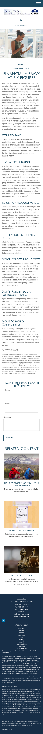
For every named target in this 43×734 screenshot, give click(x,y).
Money (21, 640)
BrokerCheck (5, 652)
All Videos (21, 646)
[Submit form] (9, 438)
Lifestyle (21, 642)
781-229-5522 (21, 25)
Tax (21, 637)
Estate (21, 633)
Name (7, 390)
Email (7, 404)
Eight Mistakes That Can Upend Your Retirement (21, 484)
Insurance (21, 635)
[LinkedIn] (21, 20)
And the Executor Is (21, 576)
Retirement (21, 628)
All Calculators (21, 649)
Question (7, 417)
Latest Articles (21, 644)
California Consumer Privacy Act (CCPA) (19, 678)
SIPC (31, 693)
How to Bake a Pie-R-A (21, 530)
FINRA (26, 693)
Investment (21, 630)
